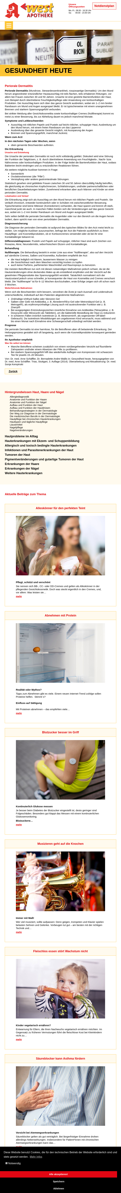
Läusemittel (16, 424)
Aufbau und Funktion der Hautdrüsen (30, 407)
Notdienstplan (104, 6)
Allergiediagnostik (19, 396)
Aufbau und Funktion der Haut (26, 405)
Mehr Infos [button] (36, 1156)
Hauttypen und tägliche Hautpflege (28, 421)
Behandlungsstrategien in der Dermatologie (33, 410)
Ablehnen (58, 1188)
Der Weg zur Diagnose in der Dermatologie (33, 413)
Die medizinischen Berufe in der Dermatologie (35, 416)
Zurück (13, 371)
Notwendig (13, 1163)
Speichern (58, 1181)
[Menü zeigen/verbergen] (9, 25)
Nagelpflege (16, 427)
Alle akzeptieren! (58, 1174)
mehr (19, 596)
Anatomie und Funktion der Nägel (28, 402)
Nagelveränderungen (21, 430)
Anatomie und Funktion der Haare (28, 399)
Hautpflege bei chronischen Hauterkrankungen (35, 419)
